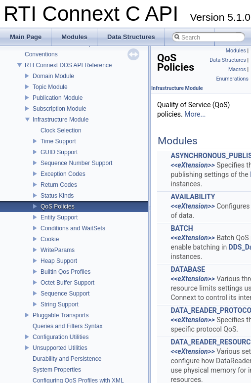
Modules (236, 50)
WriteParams (58, 250)
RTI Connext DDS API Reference (68, 65)
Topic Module (50, 87)
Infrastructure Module (60, 119)
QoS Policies (58, 206)
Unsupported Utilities (60, 347)
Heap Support (59, 260)
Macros (237, 69)
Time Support (58, 141)
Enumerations (232, 79)
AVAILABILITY (192, 197)
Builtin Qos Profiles (65, 271)
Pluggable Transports (60, 315)
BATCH (181, 228)
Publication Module (58, 97)
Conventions (41, 54)
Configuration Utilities (60, 337)
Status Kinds (57, 195)
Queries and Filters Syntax (67, 326)
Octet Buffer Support (67, 282)
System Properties (57, 369)
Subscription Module (59, 108)
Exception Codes (63, 173)
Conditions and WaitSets (73, 228)
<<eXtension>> (192, 165)
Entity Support (59, 217)
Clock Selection (61, 130)
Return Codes (59, 184)
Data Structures (227, 60)
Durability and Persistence (67, 358)
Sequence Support (65, 293)
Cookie (50, 239)
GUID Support (59, 152)
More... (195, 114)
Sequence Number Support (76, 163)
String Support (60, 304)
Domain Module (53, 76)
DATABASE (187, 269)
